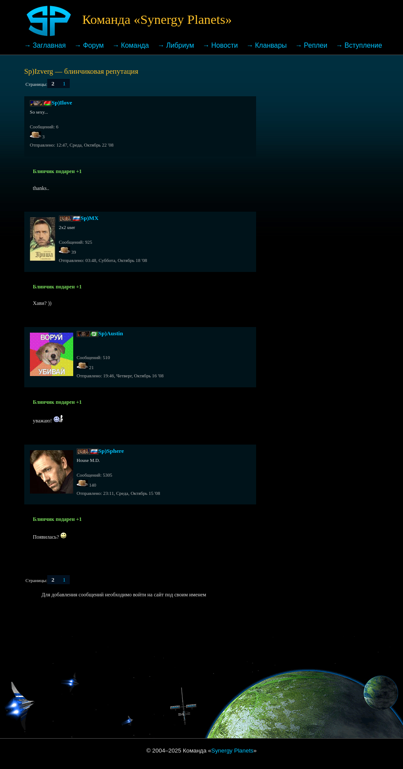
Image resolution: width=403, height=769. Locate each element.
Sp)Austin (110, 333)
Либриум (180, 45)
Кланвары (270, 45)
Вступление (363, 45)
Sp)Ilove (62, 102)
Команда (135, 45)
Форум (93, 45)
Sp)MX (90, 218)
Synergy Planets (232, 750)
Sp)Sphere (111, 451)
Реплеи (315, 45)
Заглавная (49, 45)
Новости (224, 45)
